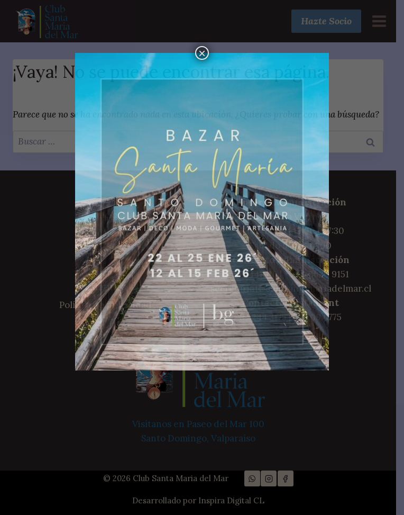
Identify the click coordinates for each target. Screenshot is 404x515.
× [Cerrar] (202, 53)
